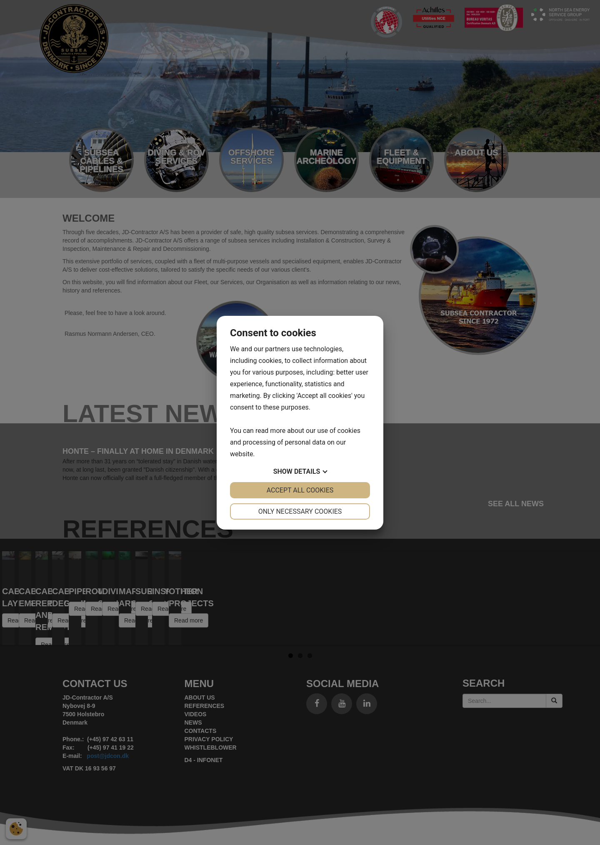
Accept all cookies (300, 490)
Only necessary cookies (300, 511)
